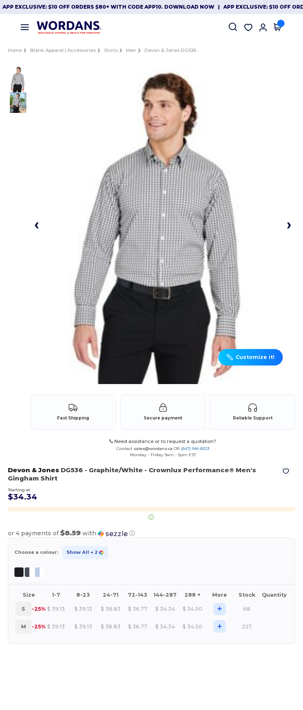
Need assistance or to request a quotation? (162, 441)
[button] (250, 357)
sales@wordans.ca (153, 448)
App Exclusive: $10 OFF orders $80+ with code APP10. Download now (108, 7)
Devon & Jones (33, 470)
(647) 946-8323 (195, 448)
